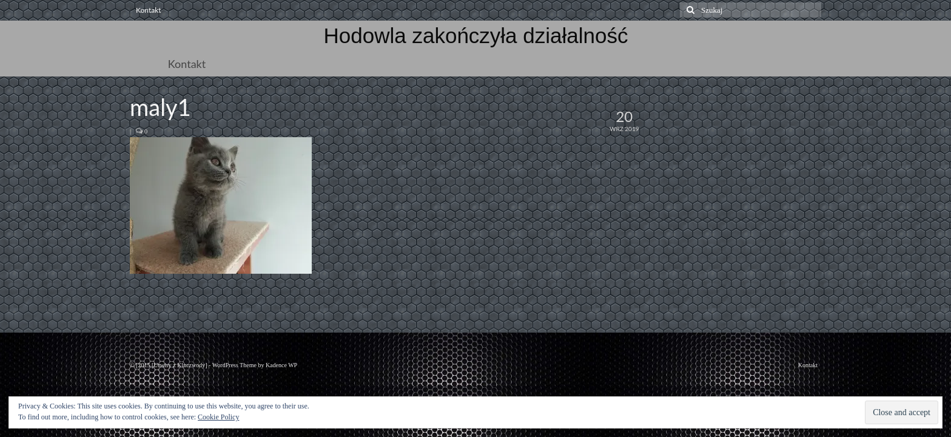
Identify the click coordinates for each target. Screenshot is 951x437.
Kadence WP (281, 365)
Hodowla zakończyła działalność (476, 35)
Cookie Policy (218, 417)
